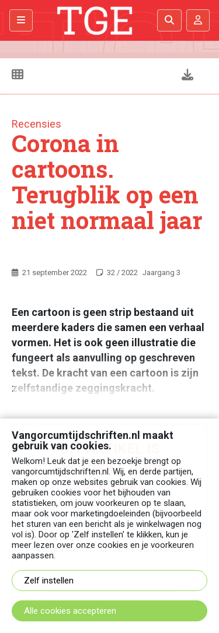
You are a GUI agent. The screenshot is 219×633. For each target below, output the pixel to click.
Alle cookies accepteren (70, 611)
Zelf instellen (49, 580)
